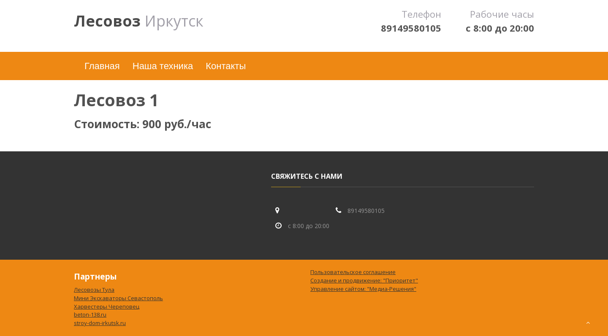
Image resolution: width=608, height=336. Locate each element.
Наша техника (163, 66)
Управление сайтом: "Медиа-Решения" (363, 289)
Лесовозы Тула (94, 289)
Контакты (226, 66)
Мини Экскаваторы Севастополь (118, 298)
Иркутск (139, 21)
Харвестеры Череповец (106, 306)
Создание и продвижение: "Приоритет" (364, 280)
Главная (102, 66)
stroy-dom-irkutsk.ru (100, 323)
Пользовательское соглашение (353, 272)
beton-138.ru (90, 314)
